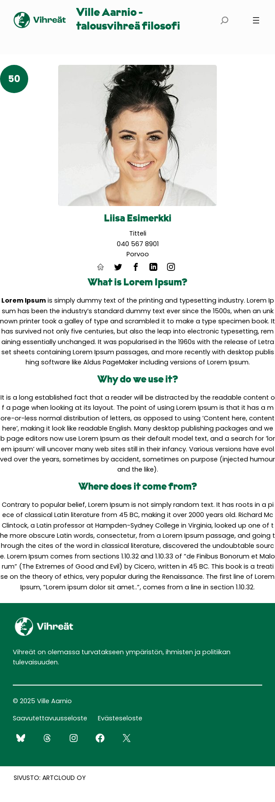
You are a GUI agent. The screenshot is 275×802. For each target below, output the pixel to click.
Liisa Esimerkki (137, 219)
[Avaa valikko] (256, 20)
